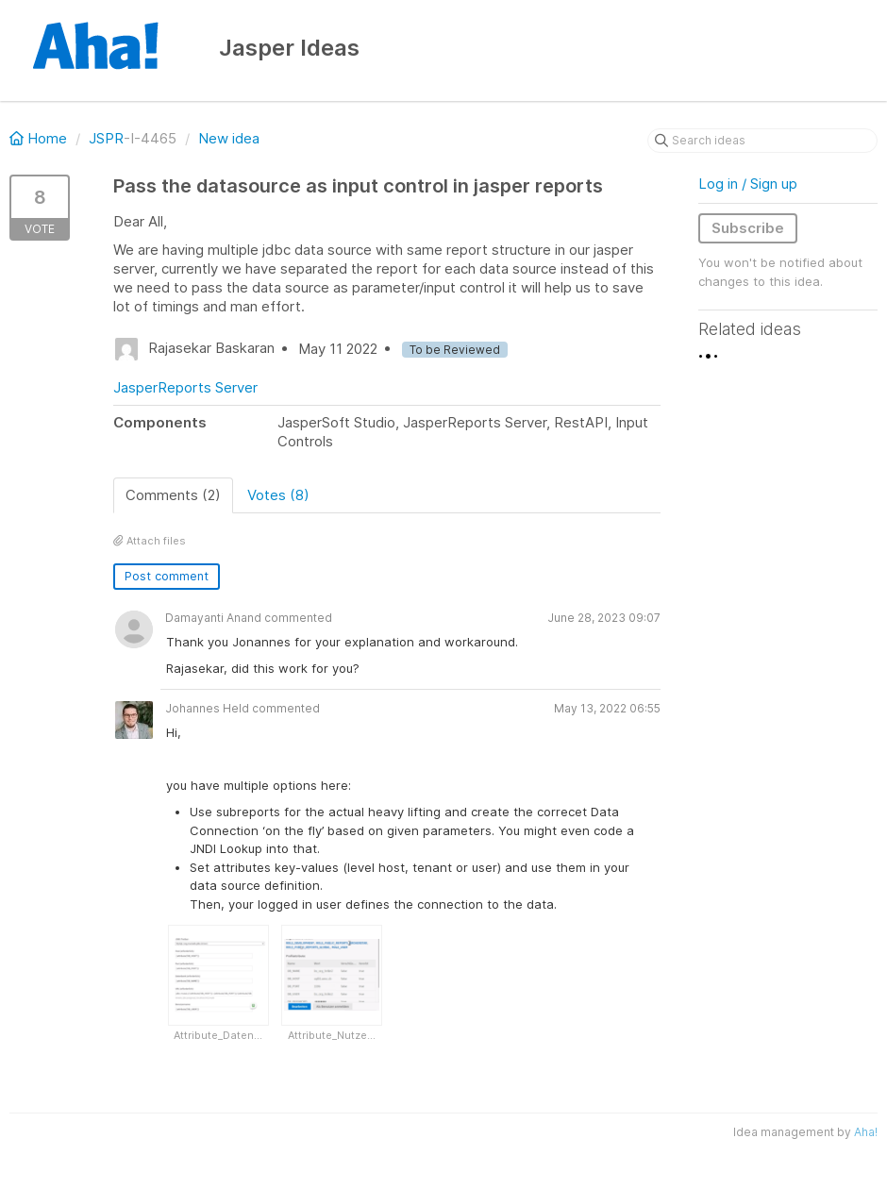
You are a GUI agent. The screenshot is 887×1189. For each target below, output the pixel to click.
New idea (228, 138)
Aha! (866, 1132)
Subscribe (747, 228)
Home (40, 138)
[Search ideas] (762, 140)
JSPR (106, 138)
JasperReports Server (185, 387)
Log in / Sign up (747, 184)
